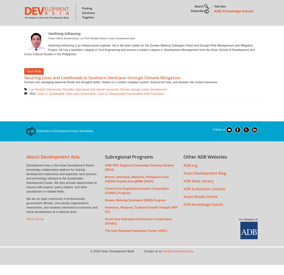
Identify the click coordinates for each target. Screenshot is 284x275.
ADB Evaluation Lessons (204, 199)
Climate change (130, 99)
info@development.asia (178, 261)
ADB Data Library (198, 191)
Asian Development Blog (204, 183)
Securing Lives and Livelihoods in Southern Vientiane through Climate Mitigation (102, 87)
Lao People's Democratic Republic (51, 99)
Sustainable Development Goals (121, 30)
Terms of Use (35, 229)
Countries (82, 30)
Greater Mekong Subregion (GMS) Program (135, 210)
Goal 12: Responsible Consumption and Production (131, 104)
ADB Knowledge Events (234, 11)
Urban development (154, 99)
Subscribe (200, 11)
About (43, 30)
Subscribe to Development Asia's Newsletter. (60, 141)
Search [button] (201, 6)
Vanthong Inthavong (64, 44)
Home (29, 30)
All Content (162, 30)
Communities (186, 30)
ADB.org (190, 175)
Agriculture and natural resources (96, 99)
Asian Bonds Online (200, 206)
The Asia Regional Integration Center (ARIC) (136, 240)
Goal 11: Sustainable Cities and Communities (66, 104)
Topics (59, 30)
